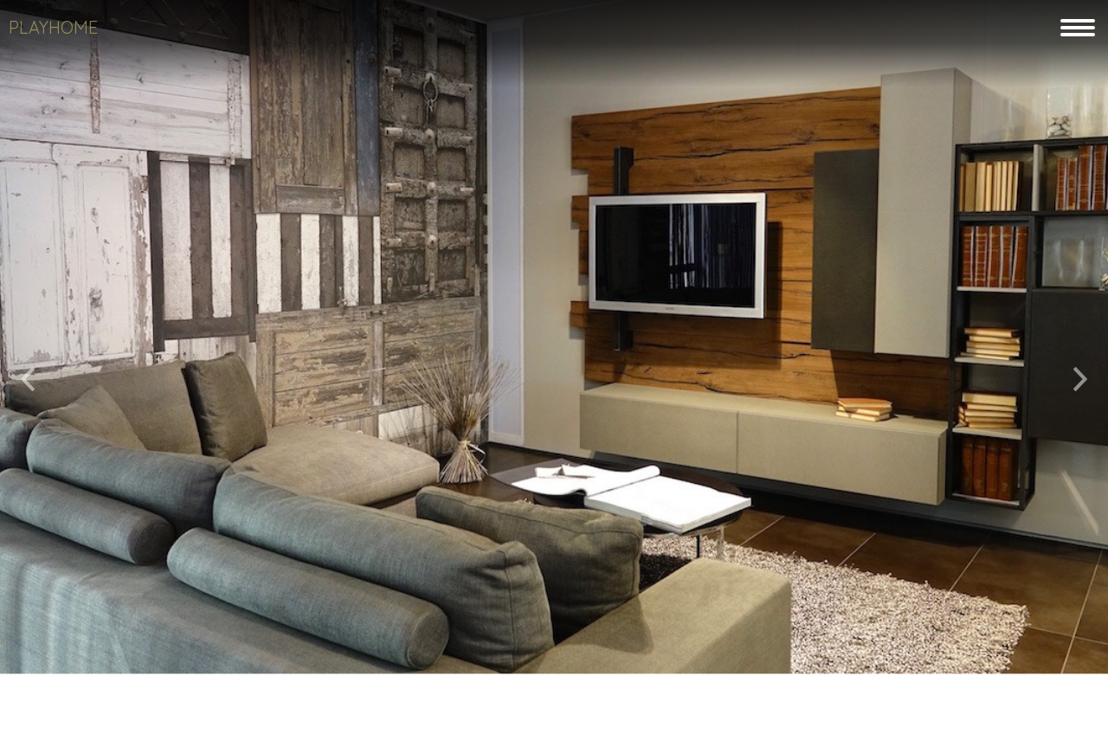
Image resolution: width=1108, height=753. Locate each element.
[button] (27, 372)
